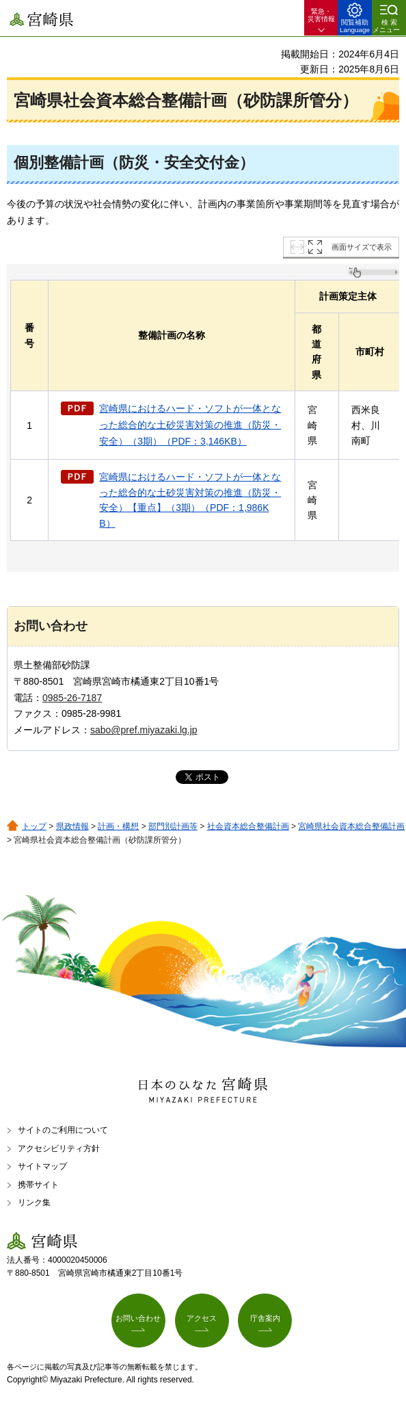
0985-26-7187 (72, 697)
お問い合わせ (138, 1318)
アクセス (202, 1318)
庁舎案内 (265, 1318)
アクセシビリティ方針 (59, 1148)
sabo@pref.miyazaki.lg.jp (144, 729)
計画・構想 (118, 826)
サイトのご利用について (63, 1130)
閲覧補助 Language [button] (355, 26)
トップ (34, 826)
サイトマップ (42, 1166)
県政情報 (72, 826)
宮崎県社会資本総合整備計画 (351, 826)
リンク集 (34, 1202)
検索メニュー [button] (386, 26)
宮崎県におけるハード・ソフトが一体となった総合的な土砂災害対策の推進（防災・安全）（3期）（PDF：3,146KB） (190, 425)
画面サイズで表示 (361, 247)
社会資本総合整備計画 (248, 826)
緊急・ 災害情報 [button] (321, 15)
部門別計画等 (173, 826)
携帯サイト (38, 1185)
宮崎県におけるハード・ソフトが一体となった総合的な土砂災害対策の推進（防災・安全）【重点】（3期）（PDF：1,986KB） (190, 499)
